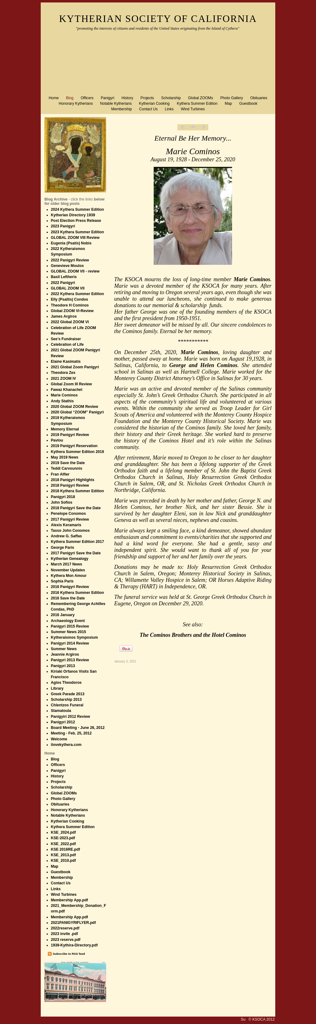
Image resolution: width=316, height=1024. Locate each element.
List (193, 127)
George (177, 365)
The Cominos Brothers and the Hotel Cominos (192, 635)
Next (203, 127)
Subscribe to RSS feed (69, 953)
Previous (182, 127)
